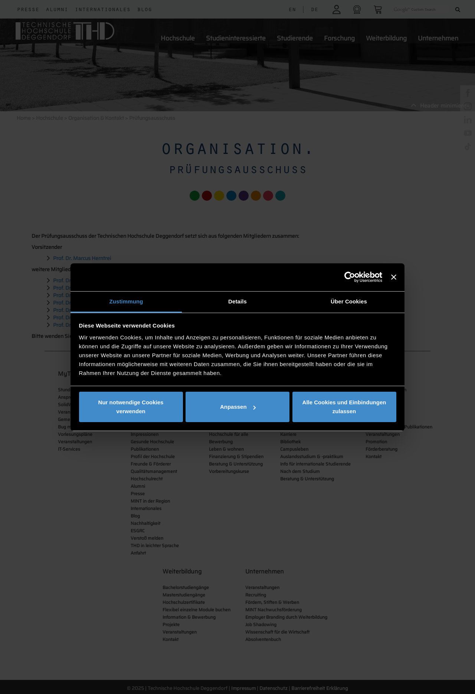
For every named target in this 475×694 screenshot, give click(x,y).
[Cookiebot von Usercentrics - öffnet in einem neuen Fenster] (349, 277)
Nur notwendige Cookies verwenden (131, 406)
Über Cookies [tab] (349, 301)
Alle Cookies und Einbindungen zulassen (344, 406)
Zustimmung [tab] (126, 301)
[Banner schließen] (393, 277)
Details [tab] (237, 301)
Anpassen (238, 407)
